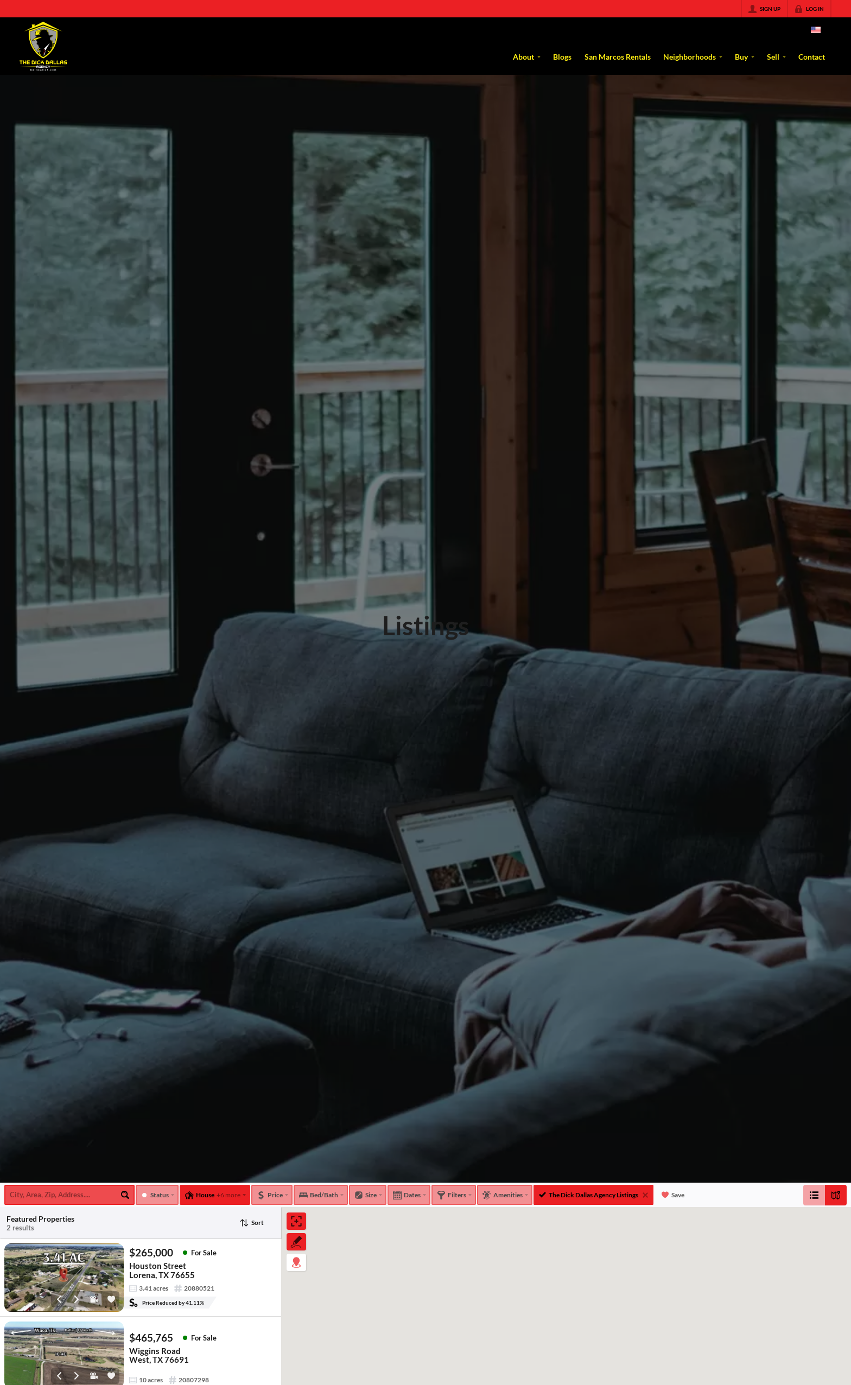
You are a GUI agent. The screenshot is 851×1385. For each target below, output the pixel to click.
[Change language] (815, 30)
